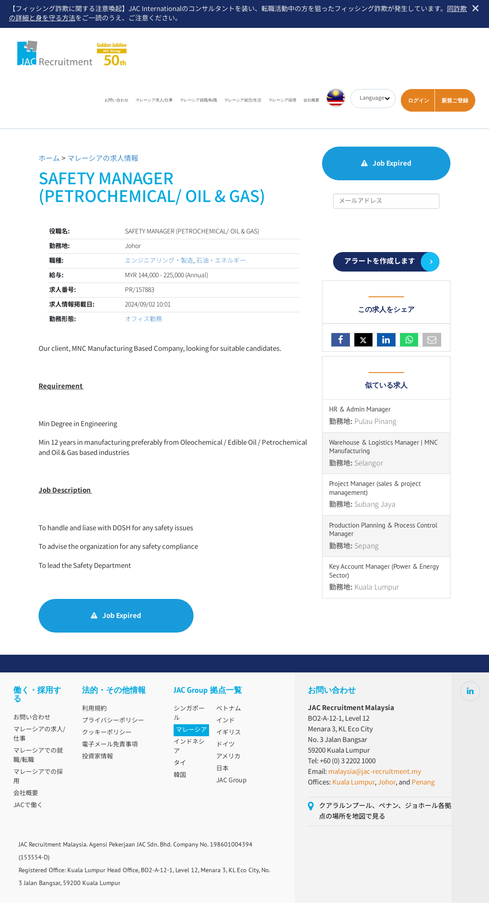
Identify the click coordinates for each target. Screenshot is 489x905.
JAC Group (231, 782)
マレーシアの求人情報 (102, 161)
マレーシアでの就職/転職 (38, 758)
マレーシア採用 (282, 102)
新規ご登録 (455, 102)
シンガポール (189, 715)
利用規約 (94, 711)
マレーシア (191, 732)
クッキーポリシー (107, 734)
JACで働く (28, 807)
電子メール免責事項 (110, 746)
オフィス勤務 (143, 321)
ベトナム (228, 711)
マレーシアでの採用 (38, 779)
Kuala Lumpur (353, 784)
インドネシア (189, 749)
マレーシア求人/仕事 (154, 102)
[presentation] (386, 232)
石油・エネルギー (221, 262)
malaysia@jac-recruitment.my (374, 774)
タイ (180, 765)
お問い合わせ (116, 102)
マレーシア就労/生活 (242, 102)
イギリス (228, 734)
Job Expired (116, 617)
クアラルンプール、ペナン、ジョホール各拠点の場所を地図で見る (385, 813)
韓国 (180, 777)
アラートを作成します (379, 264)
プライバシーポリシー (113, 722)
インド (225, 722)
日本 (222, 770)
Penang (423, 784)
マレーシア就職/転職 (198, 102)
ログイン (418, 102)
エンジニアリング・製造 (159, 262)
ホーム (49, 161)
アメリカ (228, 758)
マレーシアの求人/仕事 (39, 736)
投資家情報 (97, 758)
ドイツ (225, 746)
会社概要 (311, 102)
